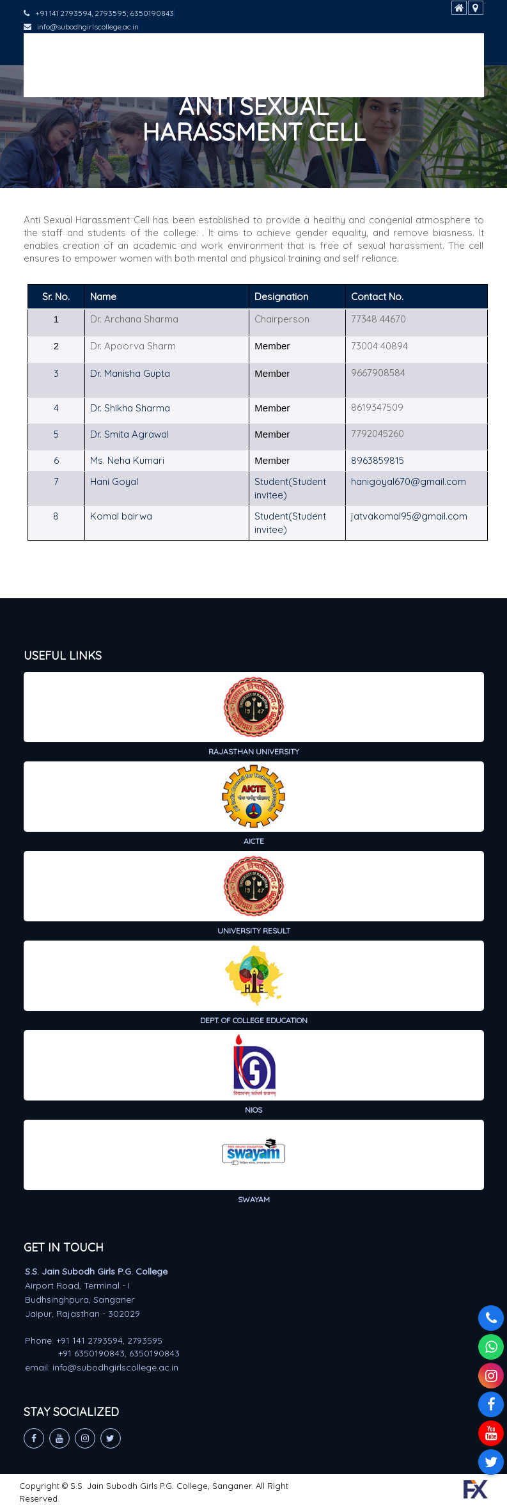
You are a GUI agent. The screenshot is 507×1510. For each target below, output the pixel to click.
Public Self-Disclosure (243, 81)
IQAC (439, 49)
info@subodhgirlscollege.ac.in (81, 26)
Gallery (156, 81)
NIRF (46, 81)
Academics (131, 49)
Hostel (97, 81)
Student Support (365, 49)
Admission (207, 49)
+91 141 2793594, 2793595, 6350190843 (99, 13)
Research (280, 49)
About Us (58, 49)
